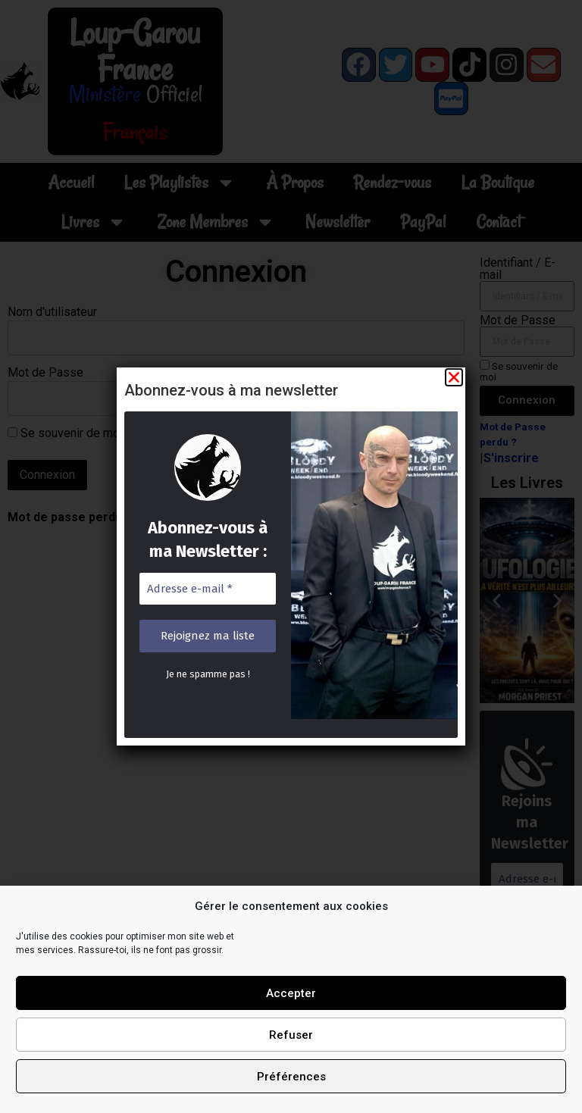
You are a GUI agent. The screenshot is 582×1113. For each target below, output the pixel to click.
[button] (450, 381)
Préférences (291, 1076)
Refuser (291, 1035)
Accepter (291, 993)
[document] (291, 556)
